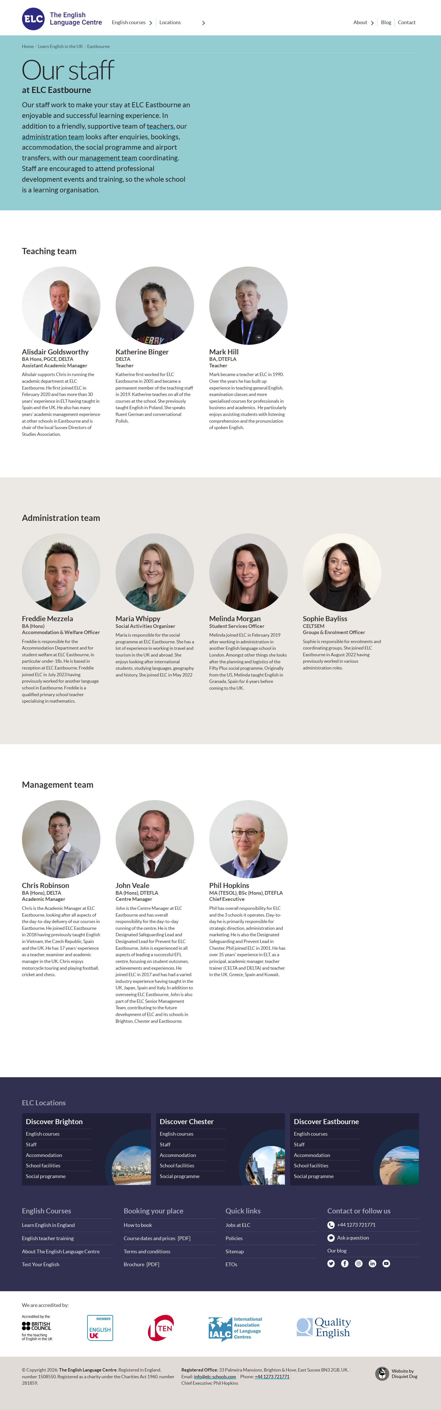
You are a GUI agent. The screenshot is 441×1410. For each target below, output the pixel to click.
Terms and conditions (147, 1250)
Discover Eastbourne (326, 1121)
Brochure (134, 1263)
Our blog (336, 1250)
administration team (53, 136)
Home (28, 46)
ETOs (231, 1263)
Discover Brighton (54, 1121)
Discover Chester (187, 1121)
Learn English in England (48, 1224)
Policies (234, 1237)
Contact (406, 23)
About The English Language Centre (61, 1250)
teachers (160, 126)
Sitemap (235, 1250)
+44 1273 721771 (272, 1374)
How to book (138, 1224)
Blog (385, 23)
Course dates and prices (150, 1237)
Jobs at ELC (238, 1224)
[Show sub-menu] (151, 22)
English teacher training (48, 1237)
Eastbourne (98, 46)
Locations (170, 23)
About (359, 23)
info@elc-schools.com (215, 1374)
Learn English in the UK (60, 46)
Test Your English (40, 1263)
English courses (129, 23)
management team (108, 157)
